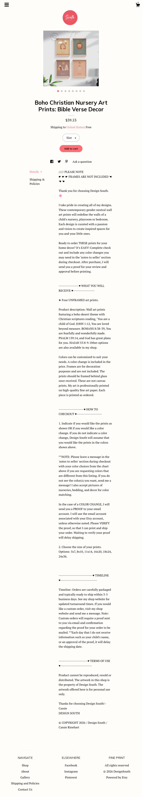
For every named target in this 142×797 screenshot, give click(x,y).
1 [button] (58, 91)
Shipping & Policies (37, 181)
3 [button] (65, 91)
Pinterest (71, 777)
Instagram (71, 771)
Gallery (25, 777)
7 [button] (80, 91)
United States (75, 127)
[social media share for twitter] (60, 162)
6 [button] (76, 91)
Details (36, 172)
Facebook (71, 765)
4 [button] (69, 91)
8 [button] (84, 91)
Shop (25, 765)
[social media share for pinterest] (67, 162)
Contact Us (25, 789)
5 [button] (73, 91)
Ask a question (82, 162)
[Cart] (138, 5)
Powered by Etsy (117, 777)
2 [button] (62, 91)
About (25, 771)
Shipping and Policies (25, 783)
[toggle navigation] (6, 4)
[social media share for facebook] (52, 162)
